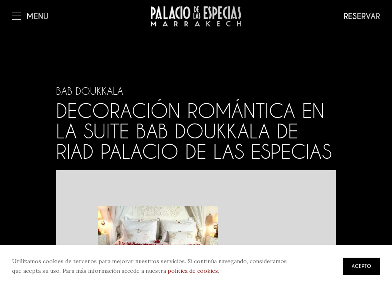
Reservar (362, 16)
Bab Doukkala (89, 91)
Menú (30, 16)
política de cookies (193, 270)
